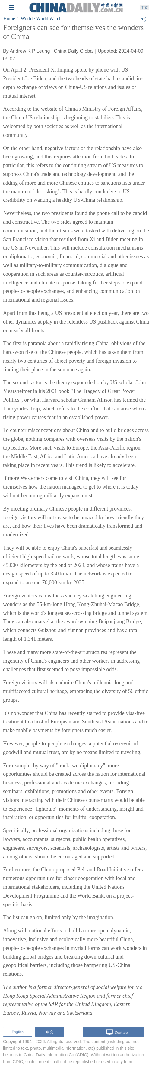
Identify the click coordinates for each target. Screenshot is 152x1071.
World (27, 18)
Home (9, 18)
